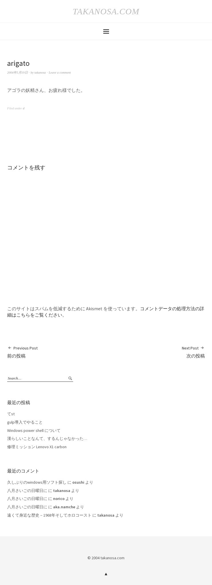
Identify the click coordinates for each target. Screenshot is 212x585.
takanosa (40, 72)
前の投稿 (22, 352)
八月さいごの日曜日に (27, 490)
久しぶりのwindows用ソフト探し (37, 482)
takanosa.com (106, 11)
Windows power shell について (34, 430)
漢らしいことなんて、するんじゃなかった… (47, 438)
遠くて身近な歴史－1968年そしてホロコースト (49, 515)
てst (11, 413)
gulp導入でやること (25, 422)
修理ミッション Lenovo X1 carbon (37, 446)
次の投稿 (193, 352)
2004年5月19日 (17, 72)
